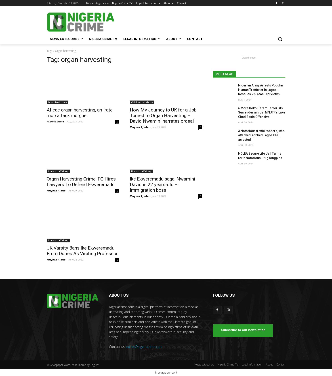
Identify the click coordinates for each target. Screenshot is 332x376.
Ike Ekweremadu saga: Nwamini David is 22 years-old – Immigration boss (162, 184)
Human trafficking (58, 171)
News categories (204, 364)
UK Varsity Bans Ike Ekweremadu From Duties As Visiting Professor (82, 250)
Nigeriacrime (55, 121)
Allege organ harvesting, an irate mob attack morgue (80, 112)
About (269, 364)
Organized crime (57, 102)
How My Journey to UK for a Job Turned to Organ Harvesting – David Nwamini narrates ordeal (163, 115)
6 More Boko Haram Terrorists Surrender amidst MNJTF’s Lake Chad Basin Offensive (261, 112)
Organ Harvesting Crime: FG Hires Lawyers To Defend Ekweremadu (81, 181)
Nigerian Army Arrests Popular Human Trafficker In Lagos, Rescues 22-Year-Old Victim (260, 90)
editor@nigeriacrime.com (144, 346)
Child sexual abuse (142, 102)
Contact (280, 364)
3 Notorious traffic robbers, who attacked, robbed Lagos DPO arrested (261, 135)
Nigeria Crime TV (227, 364)
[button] (280, 39)
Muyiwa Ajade (139, 127)
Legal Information (252, 364)
